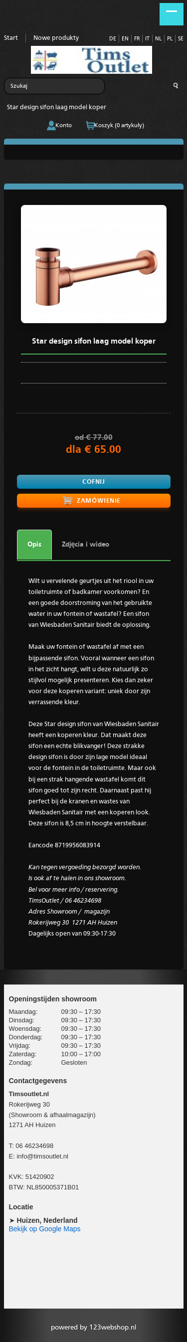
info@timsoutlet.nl (42, 1156)
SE (181, 39)
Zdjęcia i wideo (86, 544)
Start (11, 38)
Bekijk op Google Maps (45, 1229)
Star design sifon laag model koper (56, 107)
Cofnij (93, 482)
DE (112, 39)
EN (125, 39)
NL (158, 39)
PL (170, 39)
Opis (34, 544)
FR (137, 39)
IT (147, 39)
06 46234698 (34, 1146)
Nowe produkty (56, 38)
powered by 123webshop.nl (93, 1327)
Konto (63, 126)
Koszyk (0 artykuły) (119, 126)
